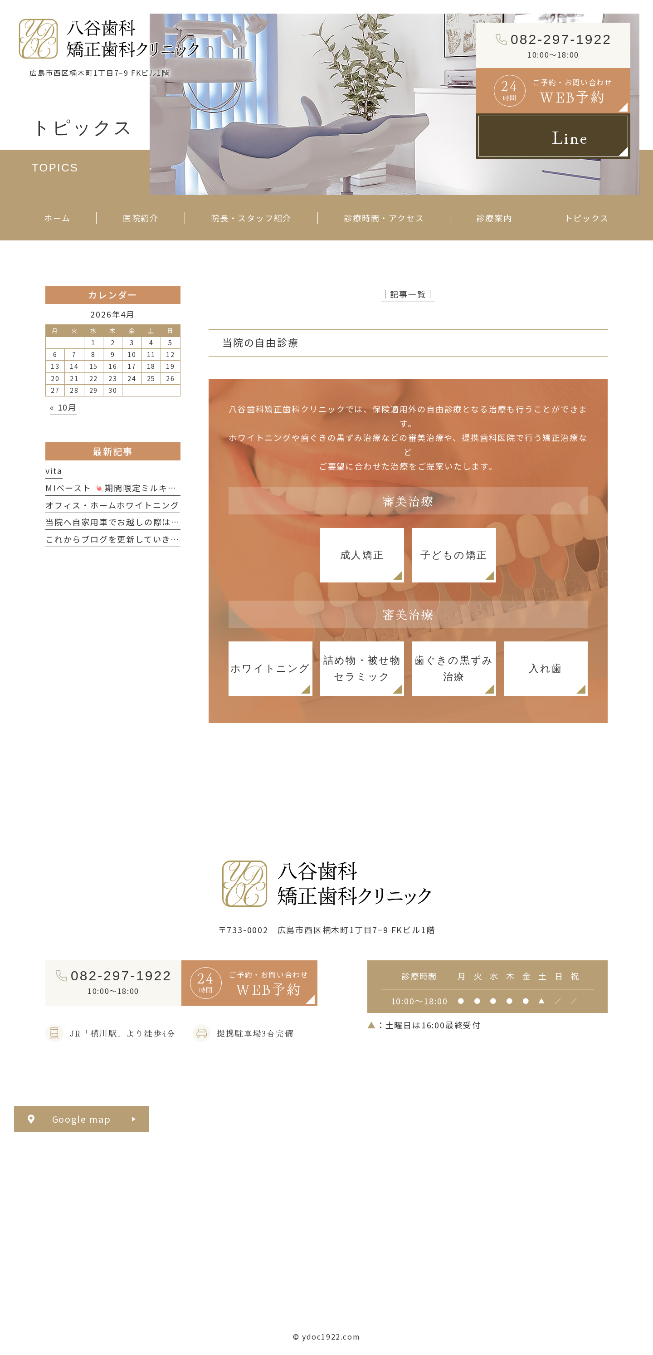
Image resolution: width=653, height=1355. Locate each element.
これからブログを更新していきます (117, 539)
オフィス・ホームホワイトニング (112, 505)
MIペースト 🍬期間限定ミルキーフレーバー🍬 (138, 488)
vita (54, 470)
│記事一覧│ (408, 294)
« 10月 (63, 407)
